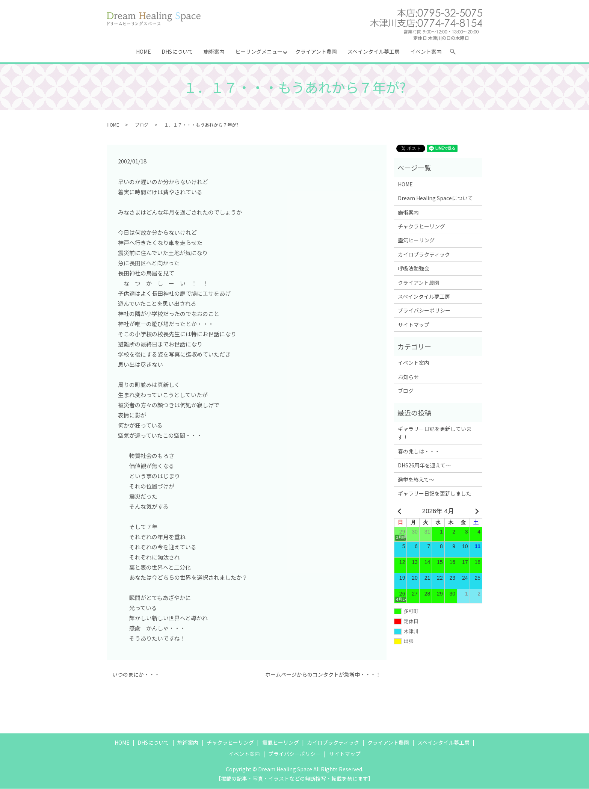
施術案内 (214, 51)
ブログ (141, 125)
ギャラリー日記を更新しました (434, 493)
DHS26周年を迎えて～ (424, 465)
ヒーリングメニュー (258, 51)
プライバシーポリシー (424, 310)
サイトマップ (413, 325)
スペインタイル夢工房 (374, 51)
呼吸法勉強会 (413, 268)
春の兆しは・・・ (419, 451)
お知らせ (408, 377)
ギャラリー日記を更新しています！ (434, 433)
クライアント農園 (316, 51)
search (456, 53)
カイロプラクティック (424, 254)
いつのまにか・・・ (136, 675)
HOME (143, 51)
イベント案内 (426, 51)
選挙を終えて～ (416, 480)
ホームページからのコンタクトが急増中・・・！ (323, 675)
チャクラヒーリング (421, 226)
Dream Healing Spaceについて (435, 198)
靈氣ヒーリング (416, 240)
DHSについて (177, 51)
